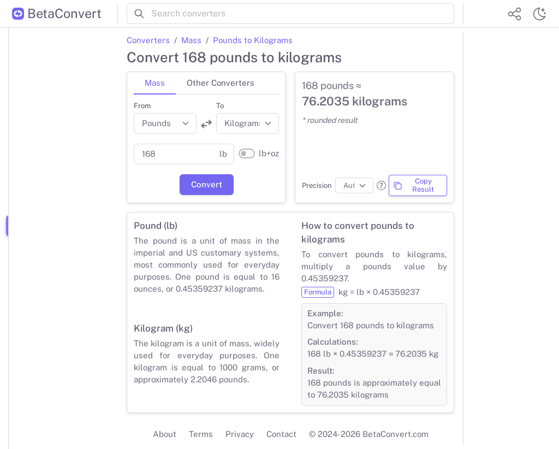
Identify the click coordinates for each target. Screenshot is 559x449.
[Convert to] (247, 123)
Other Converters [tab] (220, 82)
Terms (201, 434)
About (164, 434)
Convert (206, 184)
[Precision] (354, 186)
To (220, 106)
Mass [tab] (155, 82)
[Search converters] (302, 13)
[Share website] (514, 14)
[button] (381, 185)
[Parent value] (173, 154)
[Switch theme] (539, 14)
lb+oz (269, 153)
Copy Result (413, 185)
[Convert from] (165, 123)
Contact (281, 434)
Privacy (239, 434)
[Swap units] (206, 124)
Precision (317, 185)
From (142, 106)
